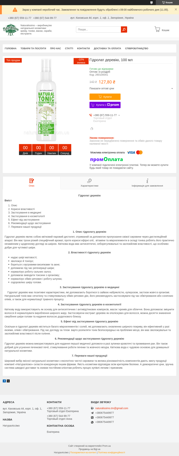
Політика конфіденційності (111, 452)
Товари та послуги (33, 48)
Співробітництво (136, 48)
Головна (10, 48)
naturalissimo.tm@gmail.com (111, 408)
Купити (108, 96)
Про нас (55, 48)
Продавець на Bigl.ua (89, 449)
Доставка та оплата (107, 48)
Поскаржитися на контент (83, 452)
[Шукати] (124, 29)
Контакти (83, 48)
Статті (69, 48)
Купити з (107, 105)
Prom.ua (106, 446)
